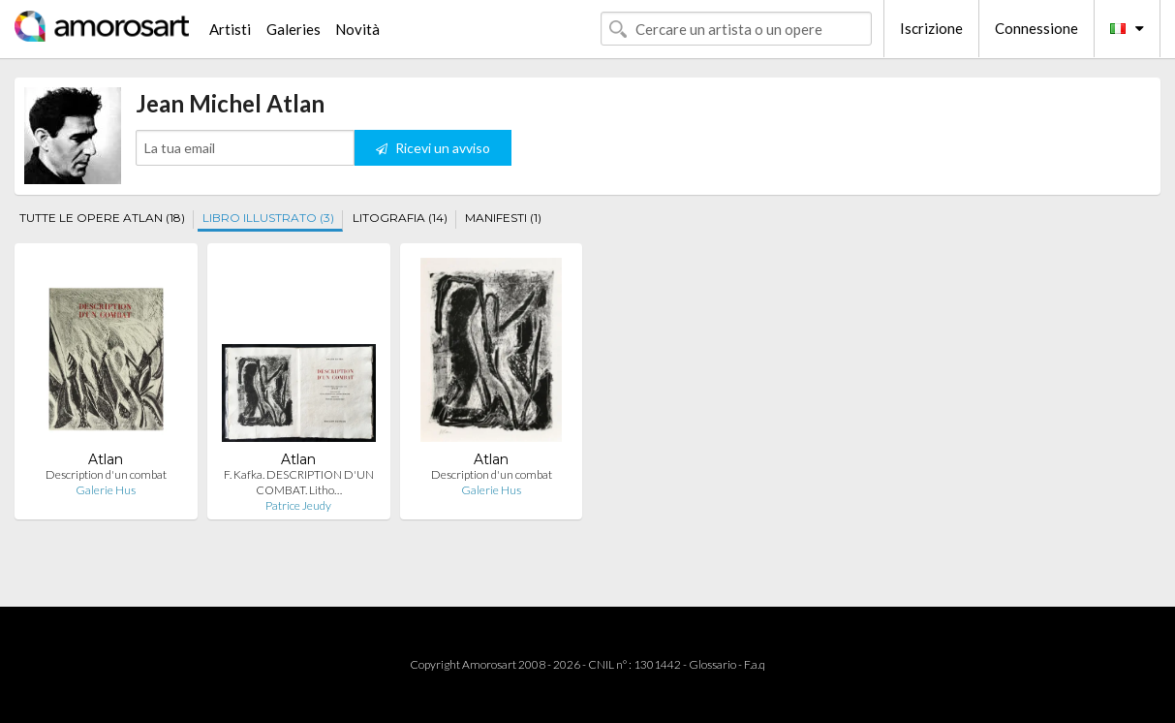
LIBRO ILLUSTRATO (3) (268, 217)
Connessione (1036, 28)
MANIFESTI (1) (503, 217)
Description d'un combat (106, 474)
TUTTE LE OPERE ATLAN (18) (102, 217)
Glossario (712, 664)
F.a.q (754, 664)
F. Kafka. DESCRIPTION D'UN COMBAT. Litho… (299, 482)
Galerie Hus (106, 490)
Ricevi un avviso (433, 148)
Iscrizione (931, 28)
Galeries (293, 29)
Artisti (230, 29)
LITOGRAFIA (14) (400, 217)
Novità (357, 29)
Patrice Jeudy (298, 505)
